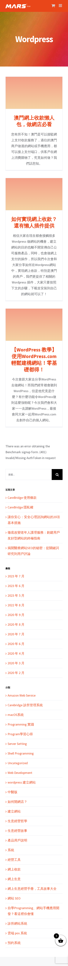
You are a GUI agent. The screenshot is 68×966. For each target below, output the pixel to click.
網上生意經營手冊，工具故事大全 (32, 889)
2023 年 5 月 (16, 595)
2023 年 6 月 (16, 586)
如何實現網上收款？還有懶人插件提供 (34, 222)
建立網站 (14, 811)
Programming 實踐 (21, 724)
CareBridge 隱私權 (20, 507)
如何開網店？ (17, 802)
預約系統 (14, 943)
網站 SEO (14, 898)
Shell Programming (21, 753)
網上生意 (14, 879)
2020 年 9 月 (16, 615)
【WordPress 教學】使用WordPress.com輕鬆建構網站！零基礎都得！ (34, 359)
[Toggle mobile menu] (61, 5)
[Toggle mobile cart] (53, 5)
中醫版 (12, 792)
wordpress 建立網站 (22, 782)
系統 (11, 850)
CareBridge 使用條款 (22, 497)
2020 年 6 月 (16, 644)
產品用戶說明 (17, 840)
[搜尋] (57, 474)
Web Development (20, 773)
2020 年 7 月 (16, 634)
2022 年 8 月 (16, 605)
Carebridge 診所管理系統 (25, 705)
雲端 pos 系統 (17, 933)
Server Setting (17, 744)
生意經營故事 (17, 831)
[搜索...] (28, 474)
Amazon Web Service (22, 695)
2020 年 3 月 (16, 663)
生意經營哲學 (17, 821)
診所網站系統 (17, 923)
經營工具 (14, 860)
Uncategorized (18, 763)
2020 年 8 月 (16, 624)
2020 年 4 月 (16, 653)
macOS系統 (16, 715)
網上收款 (14, 869)
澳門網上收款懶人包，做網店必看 (34, 121)
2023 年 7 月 (16, 576)
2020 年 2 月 (16, 673)
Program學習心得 (20, 734)
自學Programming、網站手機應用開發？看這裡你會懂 (33, 911)
